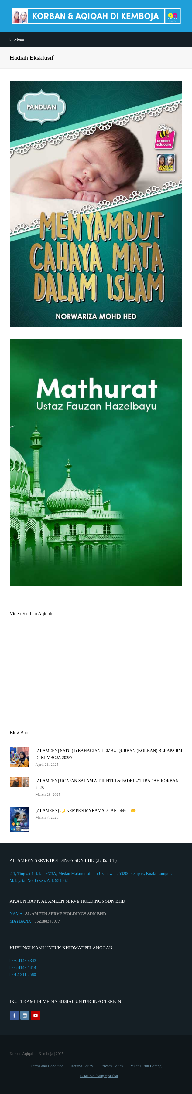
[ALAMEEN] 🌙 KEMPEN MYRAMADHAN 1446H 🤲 (86, 810)
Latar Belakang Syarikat (99, 1075)
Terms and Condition (47, 1066)
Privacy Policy (111, 1066)
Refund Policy (82, 1066)
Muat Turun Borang (146, 1066)
